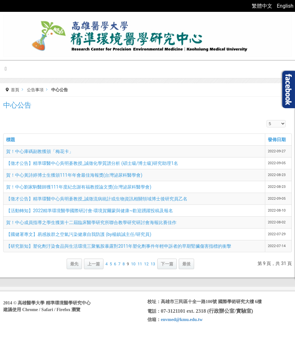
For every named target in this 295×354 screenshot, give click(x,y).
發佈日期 (277, 139)
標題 (10, 139)
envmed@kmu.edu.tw (181, 319)
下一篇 (167, 263)
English (285, 6)
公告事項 (35, 89)
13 (153, 263)
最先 (74, 263)
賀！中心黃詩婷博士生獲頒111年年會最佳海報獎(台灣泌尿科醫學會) (74, 175)
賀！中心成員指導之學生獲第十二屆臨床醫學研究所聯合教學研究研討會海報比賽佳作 (91, 222)
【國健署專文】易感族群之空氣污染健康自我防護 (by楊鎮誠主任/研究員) (78, 234)
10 (133, 263)
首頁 (15, 89)
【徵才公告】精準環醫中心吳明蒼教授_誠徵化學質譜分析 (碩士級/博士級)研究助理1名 (92, 163)
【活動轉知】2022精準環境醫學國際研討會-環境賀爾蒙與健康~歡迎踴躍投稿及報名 (89, 210)
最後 (186, 263)
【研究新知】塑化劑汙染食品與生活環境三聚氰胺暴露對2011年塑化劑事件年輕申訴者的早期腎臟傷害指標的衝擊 (118, 246)
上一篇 (93, 263)
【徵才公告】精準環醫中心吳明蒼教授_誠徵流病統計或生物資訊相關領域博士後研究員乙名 (96, 198)
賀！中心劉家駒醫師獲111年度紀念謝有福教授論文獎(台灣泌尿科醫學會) (78, 186)
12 (146, 263)
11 (139, 263)
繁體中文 (263, 6)
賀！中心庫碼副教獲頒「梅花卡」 (39, 151)
